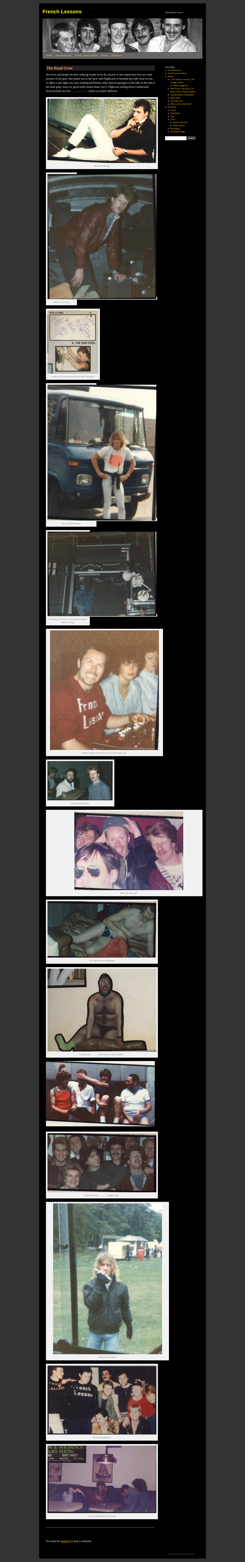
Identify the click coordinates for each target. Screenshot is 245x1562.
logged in (65, 1541)
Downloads (175, 113)
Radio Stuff (175, 98)
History (104, 55)
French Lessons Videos (86, 55)
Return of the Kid (180, 122)
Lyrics (172, 119)
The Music (116, 55)
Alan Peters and (63, 55)
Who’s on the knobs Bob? (180, 104)
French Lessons (62, 11)
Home (49, 55)
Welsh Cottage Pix (180, 85)
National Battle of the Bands (182, 95)
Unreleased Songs (177, 131)
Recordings (175, 128)
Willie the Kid (179, 125)
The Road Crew (176, 101)
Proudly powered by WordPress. (181, 1554)
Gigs (172, 116)
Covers (173, 110)
